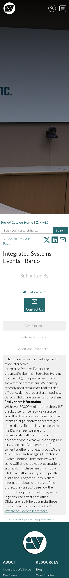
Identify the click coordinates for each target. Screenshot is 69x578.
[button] (62, 8)
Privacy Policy (31, 519)
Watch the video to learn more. (26, 511)
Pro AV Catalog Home (17, 223)
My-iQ (42, 223)
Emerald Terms (16, 519)
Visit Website (34, 292)
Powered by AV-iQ (48, 519)
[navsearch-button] (52, 8)
